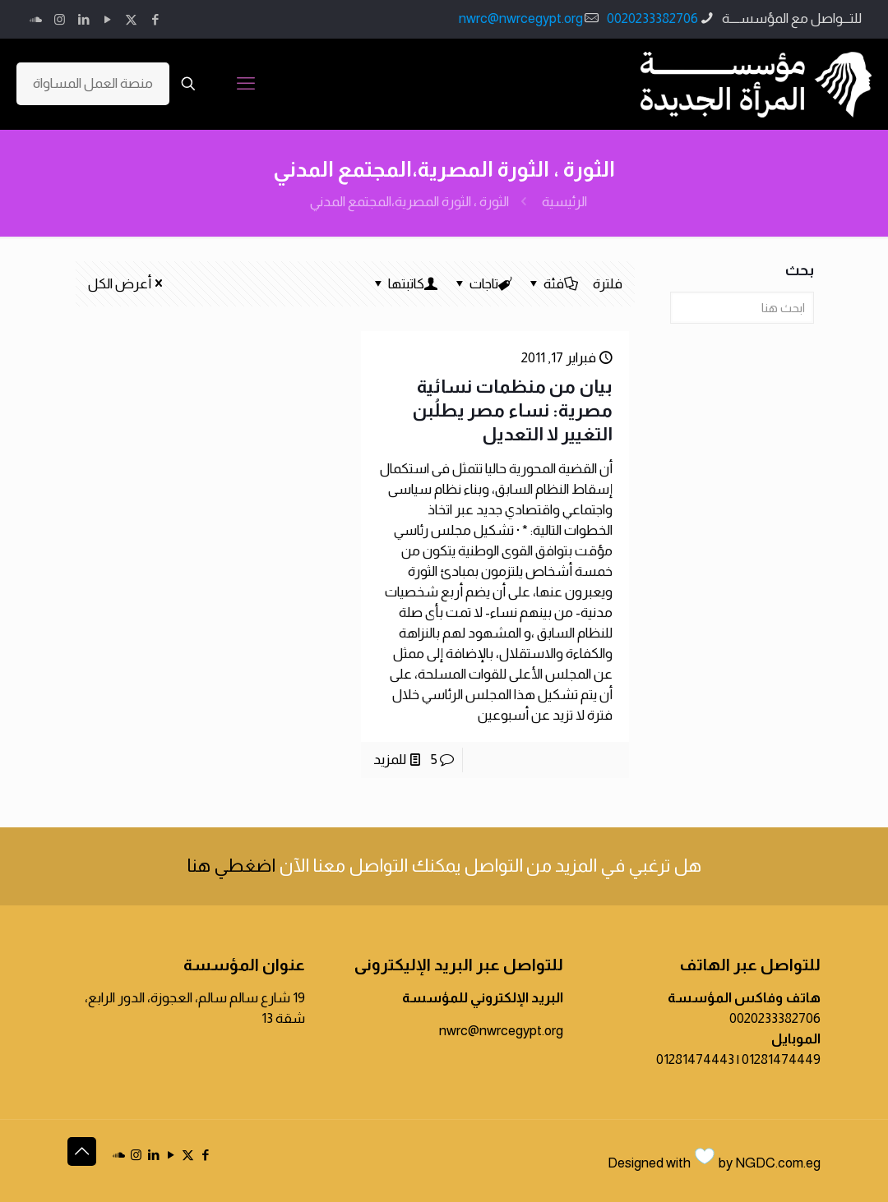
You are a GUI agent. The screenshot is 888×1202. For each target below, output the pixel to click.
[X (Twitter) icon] (131, 19)
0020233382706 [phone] (652, 18)
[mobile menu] (246, 84)
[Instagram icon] (59, 19)
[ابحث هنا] (742, 308)
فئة (552, 284)
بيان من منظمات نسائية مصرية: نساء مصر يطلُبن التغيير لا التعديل (513, 410)
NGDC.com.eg (778, 1163)
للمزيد (389, 759)
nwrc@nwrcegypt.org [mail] (521, 18)
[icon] (36, 19)
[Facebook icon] (155, 19)
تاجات (482, 284)
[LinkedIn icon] (83, 19)
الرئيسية (564, 202)
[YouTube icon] (107, 19)
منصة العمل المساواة (93, 83)
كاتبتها (405, 284)
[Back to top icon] (81, 1151)
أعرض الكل (126, 284)
